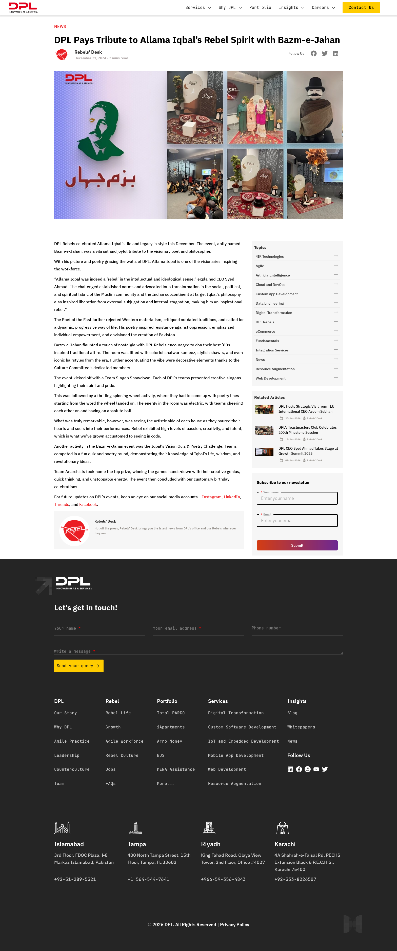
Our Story (65, 713)
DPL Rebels (265, 322)
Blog (292, 713)
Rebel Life (118, 713)
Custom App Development (277, 294)
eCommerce (265, 331)
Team (59, 783)
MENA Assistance (176, 769)
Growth (113, 727)
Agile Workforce (125, 741)
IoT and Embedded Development (243, 741)
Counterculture (72, 769)
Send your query (78, 665)
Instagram (212, 496)
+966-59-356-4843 (223, 879)
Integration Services (272, 350)
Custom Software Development (242, 727)
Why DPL (230, 8)
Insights (291, 8)
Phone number (266, 628)
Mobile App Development (236, 755)
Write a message (74, 651)
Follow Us (296, 53)
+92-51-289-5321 (75, 879)
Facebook (88, 504)
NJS (161, 755)
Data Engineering (270, 303)
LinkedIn (232, 496)
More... (166, 783)
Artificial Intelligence (273, 275)
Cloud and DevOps (270, 284)
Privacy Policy (234, 924)
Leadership (67, 755)
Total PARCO (171, 713)
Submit (297, 545)
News (260, 359)
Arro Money (169, 741)
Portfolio (260, 7)
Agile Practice (72, 741)
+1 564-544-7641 (148, 879)
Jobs (111, 769)
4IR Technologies (270, 256)
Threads (61, 504)
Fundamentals (267, 341)
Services (198, 8)
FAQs (111, 783)
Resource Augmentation (275, 369)
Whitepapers (301, 727)
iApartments (171, 727)
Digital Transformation (274, 312)
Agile (260, 266)
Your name (67, 628)
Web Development (271, 378)
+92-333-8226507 (295, 879)
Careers (323, 8)
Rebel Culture (122, 755)
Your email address (177, 628)
